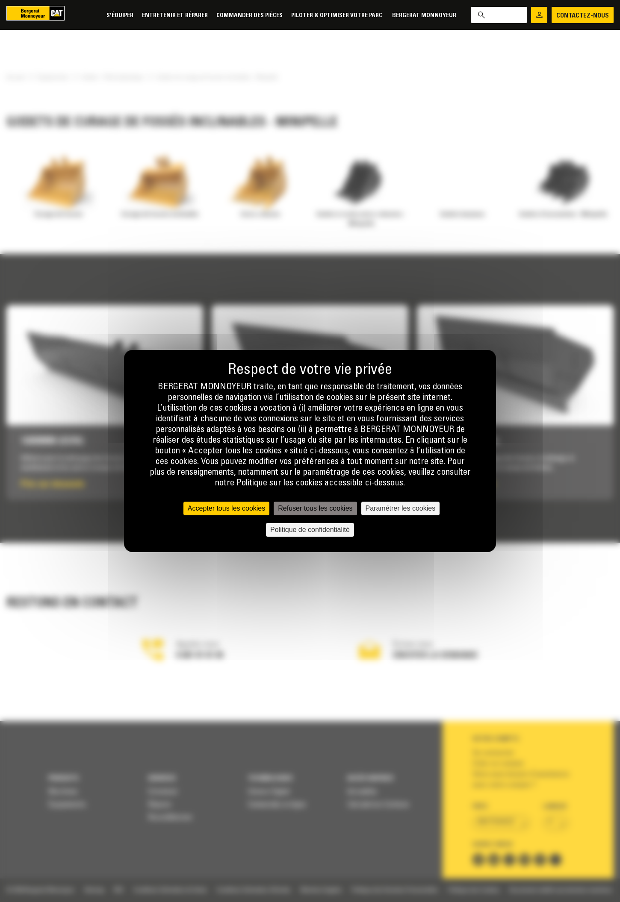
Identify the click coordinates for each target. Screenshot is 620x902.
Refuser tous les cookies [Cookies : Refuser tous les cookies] (315, 508)
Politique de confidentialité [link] (310, 529)
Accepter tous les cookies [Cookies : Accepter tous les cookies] (226, 508)
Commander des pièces (249, 15)
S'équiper (119, 15)
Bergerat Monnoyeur (424, 15)
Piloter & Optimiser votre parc (337, 15)
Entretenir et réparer (175, 15)
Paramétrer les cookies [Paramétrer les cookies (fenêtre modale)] (401, 508)
